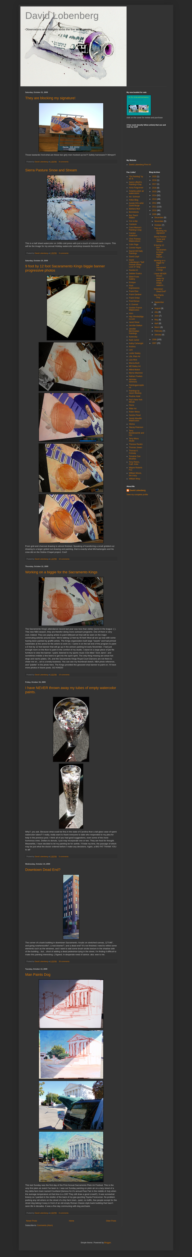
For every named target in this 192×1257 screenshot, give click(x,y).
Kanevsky (133, 337)
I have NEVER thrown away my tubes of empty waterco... (160, 279)
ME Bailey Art (135, 366)
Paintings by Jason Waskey (135, 392)
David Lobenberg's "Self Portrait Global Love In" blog (136, 263)
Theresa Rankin (136, 444)
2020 (154, 176)
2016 (154, 188)
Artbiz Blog (133, 200)
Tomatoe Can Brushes (134, 457)
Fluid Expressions (134, 286)
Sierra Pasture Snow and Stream (51, 170)
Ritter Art (133, 408)
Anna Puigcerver (136, 188)
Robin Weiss (134, 412)
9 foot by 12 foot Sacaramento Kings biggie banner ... (160, 251)
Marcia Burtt (134, 363)
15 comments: (64, 559)
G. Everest (133, 304)
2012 (154, 203)
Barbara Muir (134, 209)
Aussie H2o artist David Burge (136, 204)
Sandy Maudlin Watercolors (135, 419)
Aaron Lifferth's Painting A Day (135, 183)
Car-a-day (133, 221)
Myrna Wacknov (136, 373)
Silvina (132, 424)
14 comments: (64, 675)
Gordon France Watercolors (135, 309)
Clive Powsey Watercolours (135, 240)
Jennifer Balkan (135, 325)
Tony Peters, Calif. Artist (134, 463)
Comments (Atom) (45, 1225)
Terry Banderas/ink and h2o (136, 433)
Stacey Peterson (136, 427)
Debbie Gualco (135, 273)
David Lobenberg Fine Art (140, 164)
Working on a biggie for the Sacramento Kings (61, 572)
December (159, 217)
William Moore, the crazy (135, 474)
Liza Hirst (133, 360)
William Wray (134, 479)
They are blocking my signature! (50, 98)
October (158, 225)
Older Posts (111, 1221)
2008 (154, 339)
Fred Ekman (134, 301)
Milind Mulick (134, 370)
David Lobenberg (62, 15)
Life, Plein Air (134, 356)
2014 (154, 195)
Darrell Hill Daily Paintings (136, 252)
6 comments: (64, 1213)
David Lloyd (134, 256)
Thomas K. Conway (133, 452)
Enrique (132, 282)
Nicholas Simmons (133, 380)
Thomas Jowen (135, 447)
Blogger (107, 1243)
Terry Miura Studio (134, 439)
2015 (154, 191)
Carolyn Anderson (133, 234)
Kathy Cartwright (136, 343)
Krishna (132, 346)
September (159, 302)
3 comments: (64, 253)
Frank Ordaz (134, 298)
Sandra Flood (135, 415)
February (158, 331)
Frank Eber (133, 291)
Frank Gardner (135, 294)
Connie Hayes (135, 248)
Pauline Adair (134, 396)
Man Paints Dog (37, 975)
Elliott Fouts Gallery (134, 278)
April (156, 323)
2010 (154, 210)
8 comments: (64, 162)
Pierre (131, 405)
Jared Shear (134, 322)
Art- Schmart (134, 197)
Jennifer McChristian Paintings (134, 331)
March (157, 327)
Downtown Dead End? (42, 870)
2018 (154, 180)
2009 (154, 214)
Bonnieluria (134, 212)
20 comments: (64, 961)
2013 (154, 199)
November (159, 221)
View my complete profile (137, 494)
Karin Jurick (134, 340)
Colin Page (133, 244)
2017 (154, 184)
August (157, 308)
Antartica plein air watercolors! (136, 192)
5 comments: (64, 856)
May (156, 320)
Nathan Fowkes (135, 376)
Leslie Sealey (134, 353)
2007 (154, 343)
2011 (154, 207)
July (156, 312)
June (156, 316)
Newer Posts (31, 1221)
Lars (131, 350)
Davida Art (133, 270)
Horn (131, 313)
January (158, 335)
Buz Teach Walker (133, 216)
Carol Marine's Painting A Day (135, 228)
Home (71, 1221)
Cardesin (133, 224)
